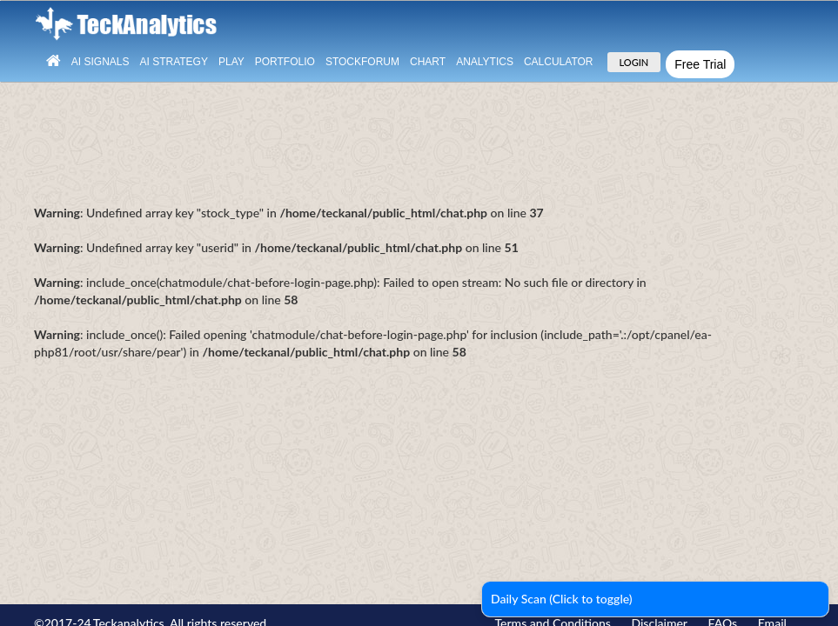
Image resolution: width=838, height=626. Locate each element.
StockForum (362, 62)
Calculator (558, 62)
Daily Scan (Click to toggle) (562, 598)
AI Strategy (173, 62)
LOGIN (634, 62)
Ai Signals (100, 62)
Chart (428, 62)
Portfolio (285, 62)
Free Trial (700, 64)
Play (231, 62)
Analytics (484, 62)
